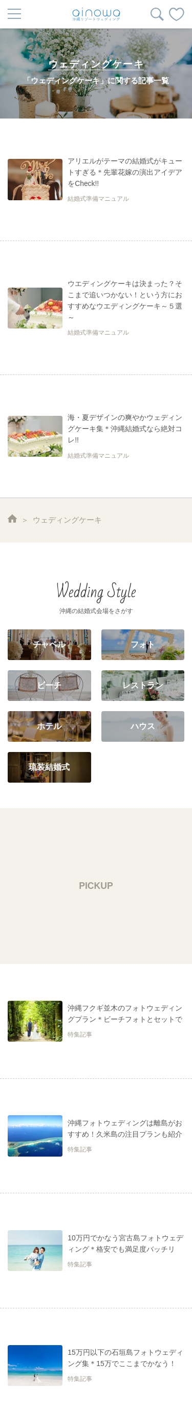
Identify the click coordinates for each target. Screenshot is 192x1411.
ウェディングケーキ (67, 519)
